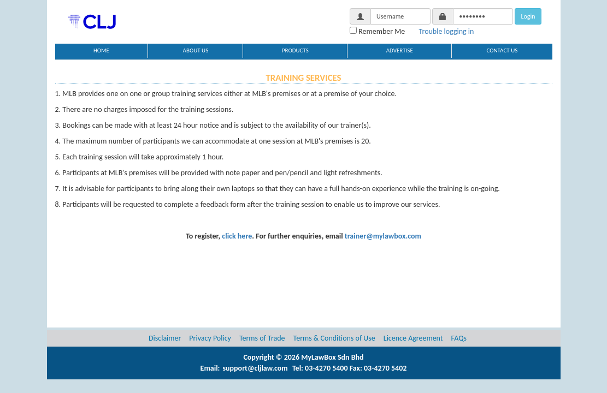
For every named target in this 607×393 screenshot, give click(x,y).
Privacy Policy (210, 338)
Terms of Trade (262, 338)
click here (237, 236)
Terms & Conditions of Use (334, 338)
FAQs (459, 338)
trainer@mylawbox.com (383, 236)
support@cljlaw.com (254, 368)
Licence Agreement (413, 338)
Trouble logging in (446, 31)
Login (528, 16)
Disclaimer (165, 338)
